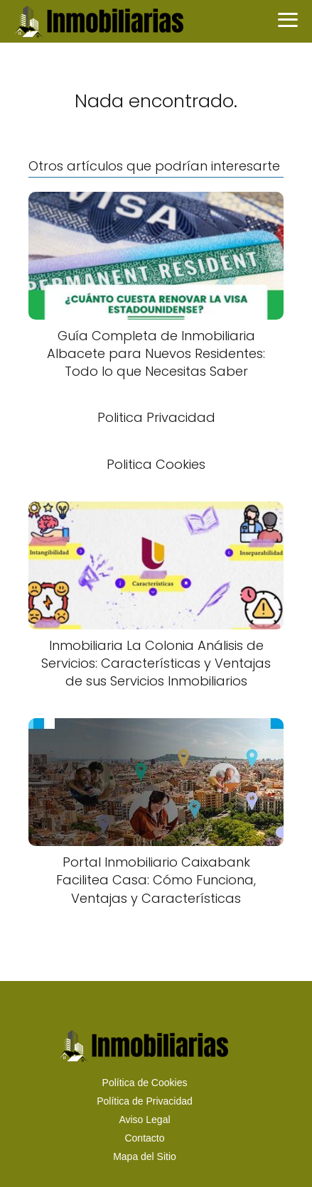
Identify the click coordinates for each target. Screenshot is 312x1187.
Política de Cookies (145, 1082)
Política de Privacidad (145, 1101)
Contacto (144, 1138)
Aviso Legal (144, 1119)
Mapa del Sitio (144, 1156)
